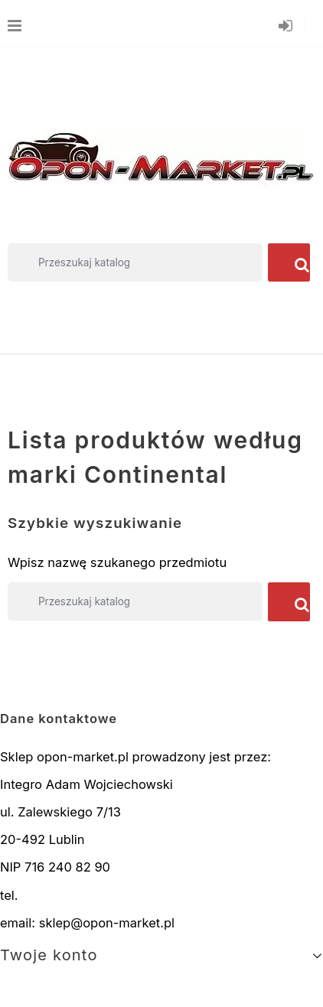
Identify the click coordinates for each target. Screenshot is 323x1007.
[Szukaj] (135, 262)
